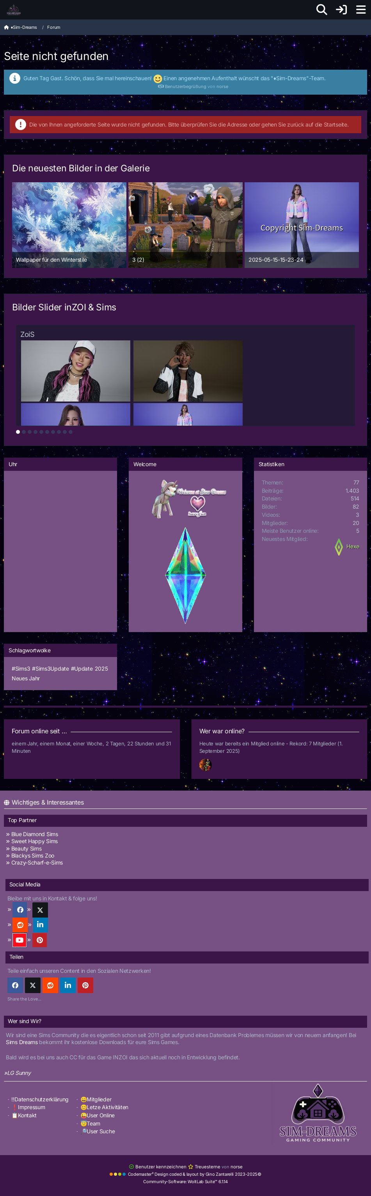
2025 (101, 668)
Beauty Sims (26, 848)
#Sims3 (21, 668)
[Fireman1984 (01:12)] (208, 765)
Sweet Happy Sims (34, 841)
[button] (68, 985)
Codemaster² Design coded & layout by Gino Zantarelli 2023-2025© (194, 1174)
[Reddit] (50, 985)
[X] (33, 985)
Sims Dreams (22, 1042)
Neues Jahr (26, 678)
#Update (82, 668)
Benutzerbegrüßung (182, 86)
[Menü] (361, 10)
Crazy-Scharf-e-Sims (37, 862)
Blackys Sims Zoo (32, 855)
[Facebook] (15, 985)
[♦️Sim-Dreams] (13, 10)
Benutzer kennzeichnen (158, 1167)
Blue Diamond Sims (34, 834)
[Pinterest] (85, 985)
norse (222, 86)
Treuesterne (202, 1167)
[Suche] (322, 10)
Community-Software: (185, 1181)
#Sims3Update (50, 668)
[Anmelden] (341, 9)
